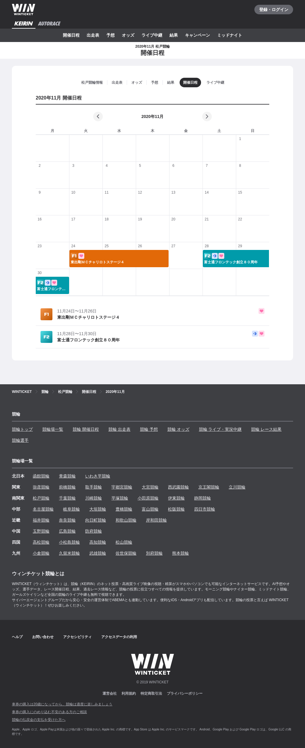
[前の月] (98, 116)
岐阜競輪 (71, 509)
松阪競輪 (176, 509)
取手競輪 (93, 487)
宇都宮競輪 (121, 487)
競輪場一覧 (52, 429)
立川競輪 (237, 487)
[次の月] (207, 116)
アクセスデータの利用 (119, 637)
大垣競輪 (97, 509)
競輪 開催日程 (86, 429)
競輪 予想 (149, 429)
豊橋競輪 (124, 509)
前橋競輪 (67, 487)
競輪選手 (20, 440)
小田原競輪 (148, 498)
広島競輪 (67, 531)
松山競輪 (124, 542)
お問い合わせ (43, 637)
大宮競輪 (150, 487)
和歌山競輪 (126, 520)
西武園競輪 (178, 487)
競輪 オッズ (178, 429)
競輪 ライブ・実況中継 (220, 429)
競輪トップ (22, 429)
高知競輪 (97, 542)
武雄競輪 (97, 553)
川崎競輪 (93, 498)
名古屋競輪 (43, 509)
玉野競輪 (41, 531)
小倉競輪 (41, 553)
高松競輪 (41, 542)
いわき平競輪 (97, 476)
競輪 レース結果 (266, 429)
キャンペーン (197, 35)
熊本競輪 (180, 553)
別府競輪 (154, 553)
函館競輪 (41, 476)
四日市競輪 (204, 509)
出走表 (93, 35)
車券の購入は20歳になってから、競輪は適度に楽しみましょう (62, 704)
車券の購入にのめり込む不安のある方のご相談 (49, 712)
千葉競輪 (67, 498)
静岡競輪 (202, 498)
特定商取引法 (151, 693)
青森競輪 (67, 476)
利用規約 (129, 693)
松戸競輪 (41, 498)
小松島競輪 (69, 542)
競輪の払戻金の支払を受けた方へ (39, 720)
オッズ (128, 35)
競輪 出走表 (119, 429)
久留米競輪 (69, 553)
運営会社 (109, 693)
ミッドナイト (229, 35)
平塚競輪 (119, 498)
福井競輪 (41, 520)
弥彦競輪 (41, 487)
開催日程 (71, 35)
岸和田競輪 (156, 520)
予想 (110, 35)
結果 (173, 35)
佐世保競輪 (126, 553)
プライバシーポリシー (185, 693)
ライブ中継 (151, 35)
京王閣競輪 (208, 487)
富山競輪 (150, 509)
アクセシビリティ (77, 637)
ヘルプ (17, 637)
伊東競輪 (176, 498)
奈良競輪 (67, 520)
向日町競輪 (95, 520)
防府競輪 (93, 531)
